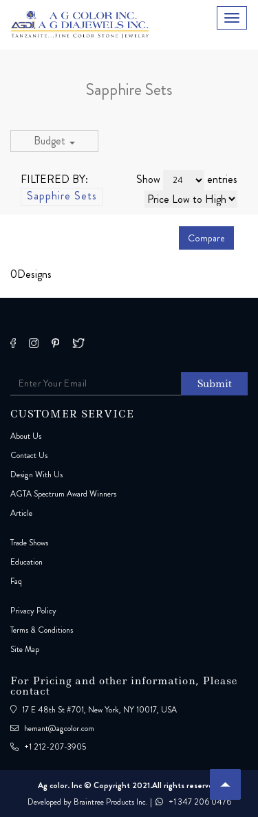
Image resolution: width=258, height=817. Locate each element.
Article (21, 513)
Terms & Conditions (41, 630)
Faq (16, 581)
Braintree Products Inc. (111, 802)
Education (26, 562)
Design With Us (36, 474)
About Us (25, 436)
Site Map (24, 649)
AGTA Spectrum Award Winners (63, 494)
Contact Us (28, 455)
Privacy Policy (33, 610)
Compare (206, 238)
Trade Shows (29, 542)
